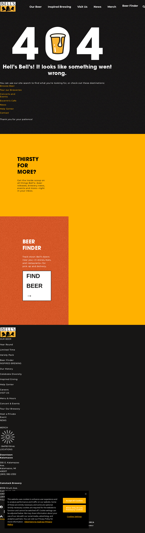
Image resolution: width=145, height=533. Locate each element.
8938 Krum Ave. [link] (9, 488)
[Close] (86, 494)
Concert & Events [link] (10, 403)
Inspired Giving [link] (9, 379)
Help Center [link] (7, 384)
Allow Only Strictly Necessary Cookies (74, 508)
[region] (47, 509)
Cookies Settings (74, 516)
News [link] (3, 420)
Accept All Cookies (74, 500)
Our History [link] (6, 369)
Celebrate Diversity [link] (11, 374)
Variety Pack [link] (7, 355)
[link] (8, 6)
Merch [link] (4, 427)
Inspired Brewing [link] (10, 363)
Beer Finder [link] (7, 360)
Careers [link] (4, 389)
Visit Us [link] (4, 393)
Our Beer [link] (5, 339)
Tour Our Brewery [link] (10, 408)
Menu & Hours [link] (8, 398)
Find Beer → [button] (34, 286)
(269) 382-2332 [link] (8, 474)
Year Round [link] (6, 344)
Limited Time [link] (7, 349)
